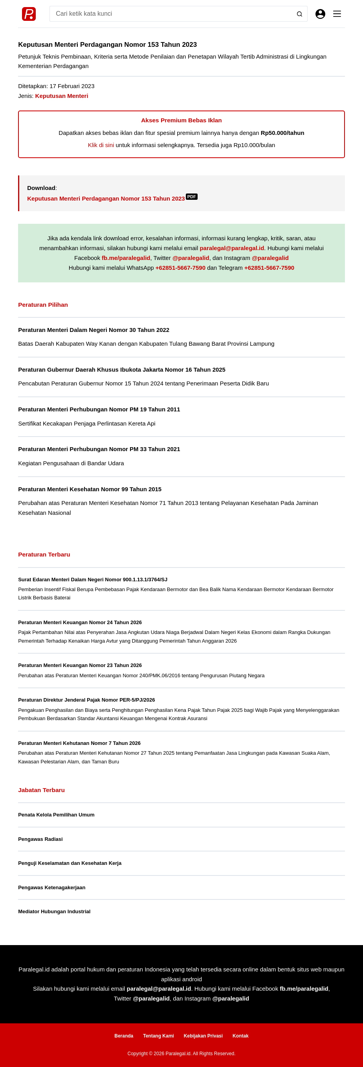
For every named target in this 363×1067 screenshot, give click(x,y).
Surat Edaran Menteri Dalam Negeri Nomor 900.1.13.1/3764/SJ (92, 579)
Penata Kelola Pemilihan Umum (56, 815)
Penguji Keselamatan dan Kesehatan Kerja (69, 863)
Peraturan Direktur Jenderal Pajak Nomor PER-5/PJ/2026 (86, 700)
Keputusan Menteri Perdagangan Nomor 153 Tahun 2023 (112, 198)
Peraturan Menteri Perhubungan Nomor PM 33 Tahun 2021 (99, 449)
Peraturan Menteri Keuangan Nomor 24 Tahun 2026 (80, 622)
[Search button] (300, 14)
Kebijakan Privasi (203, 1036)
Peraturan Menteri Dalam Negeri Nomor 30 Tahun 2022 (93, 329)
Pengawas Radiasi (40, 839)
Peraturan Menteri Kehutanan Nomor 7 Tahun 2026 (79, 743)
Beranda (123, 1036)
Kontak (241, 1036)
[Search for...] (171, 14)
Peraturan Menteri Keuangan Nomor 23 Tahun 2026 (80, 665)
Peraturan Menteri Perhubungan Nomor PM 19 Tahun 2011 (99, 409)
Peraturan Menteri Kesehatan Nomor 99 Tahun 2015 (89, 489)
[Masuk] (320, 14)
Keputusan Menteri (61, 95)
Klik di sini (101, 145)
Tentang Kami (158, 1036)
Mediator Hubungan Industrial (54, 911)
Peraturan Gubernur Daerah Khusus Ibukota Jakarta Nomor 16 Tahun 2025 (122, 369)
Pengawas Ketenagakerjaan (51, 887)
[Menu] (337, 14)
